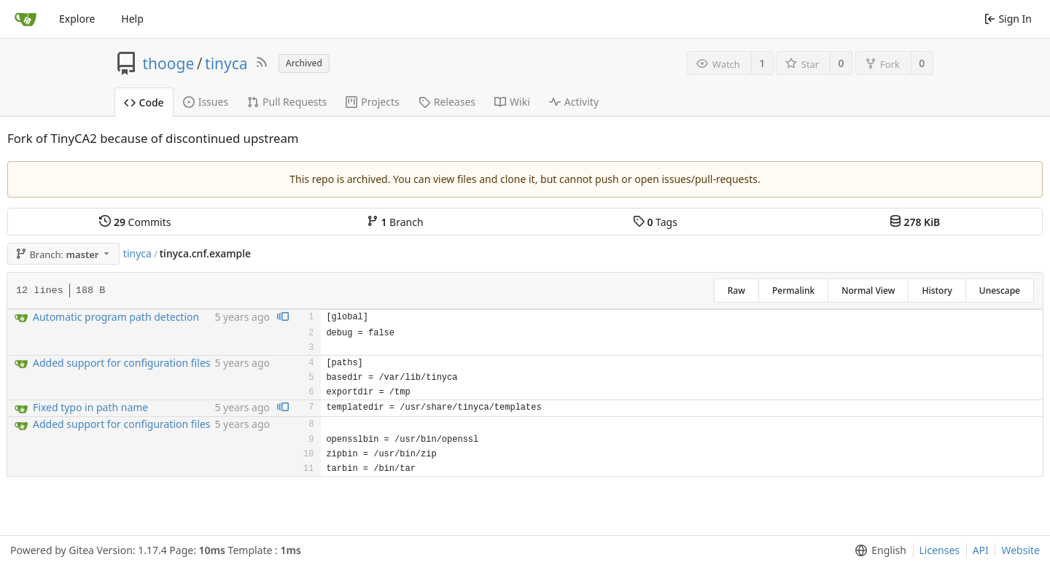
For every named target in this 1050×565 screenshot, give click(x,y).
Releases (447, 102)
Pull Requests (287, 102)
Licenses (939, 550)
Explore (77, 19)
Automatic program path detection (116, 317)
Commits (135, 222)
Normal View (868, 290)
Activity (574, 102)
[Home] (25, 19)
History (937, 290)
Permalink (793, 290)
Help (132, 19)
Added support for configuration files (122, 363)
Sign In (1008, 19)
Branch (395, 222)
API (981, 550)
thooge (169, 63)
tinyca (226, 63)
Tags (655, 222)
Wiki (512, 102)
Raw (736, 290)
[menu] (877, 550)
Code (144, 102)
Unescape (999, 290)
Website (1020, 550)
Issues (205, 102)
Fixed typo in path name (90, 407)
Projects (372, 102)
